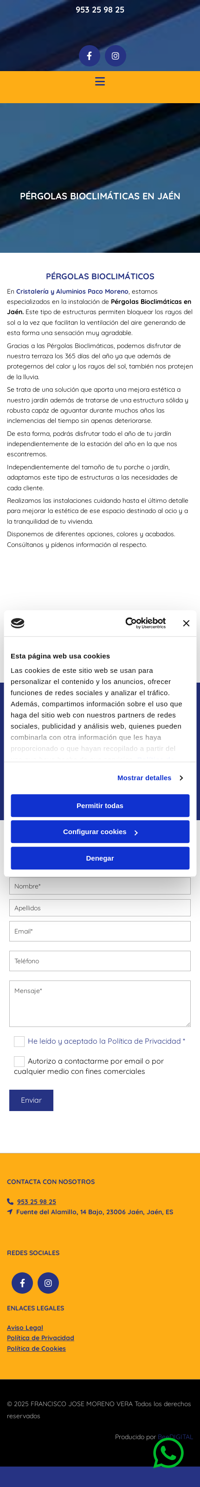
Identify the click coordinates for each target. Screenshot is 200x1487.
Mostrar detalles (144, 778)
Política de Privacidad (40, 1338)
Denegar (100, 858)
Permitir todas (100, 805)
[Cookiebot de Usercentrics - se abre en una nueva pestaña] (126, 623)
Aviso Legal (25, 1327)
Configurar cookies (100, 832)
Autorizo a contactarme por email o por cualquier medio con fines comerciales (88, 1066)
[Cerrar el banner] (186, 623)
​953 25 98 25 (36, 1201)
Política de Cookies (36, 1348)
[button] (100, 82)
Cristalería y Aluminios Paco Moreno (72, 291)
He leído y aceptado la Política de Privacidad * (106, 1041)
